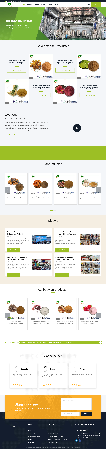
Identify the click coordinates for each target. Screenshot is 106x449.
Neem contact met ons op (34, 436)
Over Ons (43, 4)
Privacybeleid (31, 442)
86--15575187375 (96, 1)
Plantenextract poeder (53, 428)
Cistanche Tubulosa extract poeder (56, 436)
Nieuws (50, 4)
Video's (37, 4)
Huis (24, 4)
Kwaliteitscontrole (32, 433)
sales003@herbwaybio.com (82, 1)
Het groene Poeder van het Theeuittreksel (58, 439)
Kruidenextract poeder (53, 442)
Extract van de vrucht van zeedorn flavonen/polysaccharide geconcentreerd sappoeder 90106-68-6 (47, 342)
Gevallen (56, 4)
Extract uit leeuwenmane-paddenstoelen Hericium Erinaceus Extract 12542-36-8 (89, 197)
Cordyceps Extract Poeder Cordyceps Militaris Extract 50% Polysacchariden (40, 197)
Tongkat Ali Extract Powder (54, 433)
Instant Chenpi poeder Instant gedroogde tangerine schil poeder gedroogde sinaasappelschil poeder (65, 322)
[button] (7, 190)
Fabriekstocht (31, 430)
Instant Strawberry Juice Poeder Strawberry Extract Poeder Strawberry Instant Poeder (89, 322)
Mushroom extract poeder (54, 430)
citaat (96, 4)
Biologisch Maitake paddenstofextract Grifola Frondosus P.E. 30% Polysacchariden (16, 322)
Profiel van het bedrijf (33, 428)
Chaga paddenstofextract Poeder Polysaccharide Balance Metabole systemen (16, 197)
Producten (30, 4)
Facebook (80, 440)
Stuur (86, 413)
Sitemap (30, 439)
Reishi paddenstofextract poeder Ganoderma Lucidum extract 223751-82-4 (65, 197)
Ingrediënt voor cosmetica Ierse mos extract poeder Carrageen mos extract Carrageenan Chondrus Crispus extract (40, 322)
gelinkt (76, 440)
